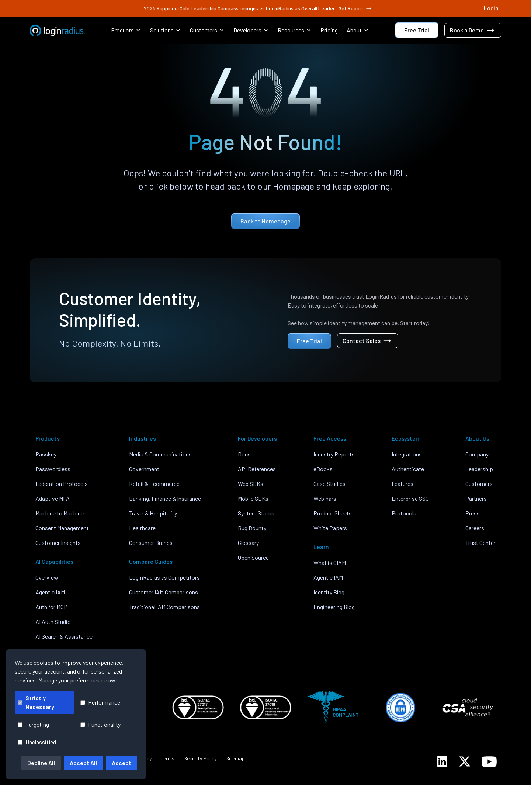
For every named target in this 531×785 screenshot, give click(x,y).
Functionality (100, 724)
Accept (121, 762)
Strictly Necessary (36, 702)
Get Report (355, 8)
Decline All (41, 762)
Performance (100, 702)
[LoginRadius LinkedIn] (442, 761)
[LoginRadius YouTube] (489, 762)
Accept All (83, 762)
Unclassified (37, 742)
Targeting (33, 724)
